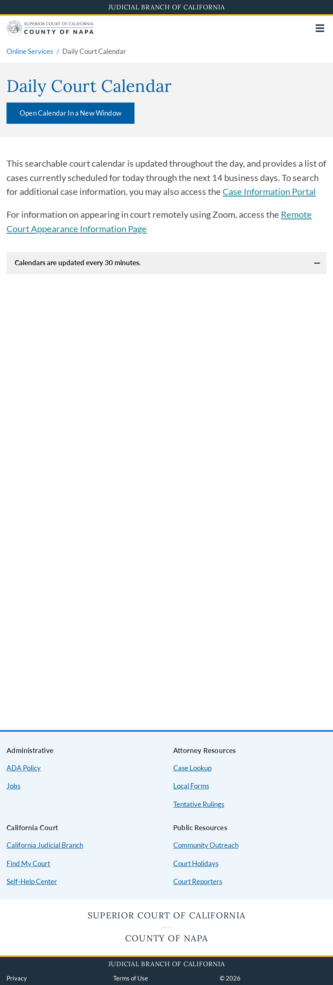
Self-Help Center (32, 881)
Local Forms (191, 786)
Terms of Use (130, 978)
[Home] (50, 33)
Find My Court (28, 863)
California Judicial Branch (45, 845)
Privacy (17, 978)
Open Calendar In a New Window (70, 113)
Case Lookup (192, 768)
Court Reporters (197, 881)
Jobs (13, 786)
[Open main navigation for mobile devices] (320, 28)
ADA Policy (24, 768)
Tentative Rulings (198, 804)
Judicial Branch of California (166, 7)
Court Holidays (195, 863)
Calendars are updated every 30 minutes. (78, 262)
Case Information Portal (269, 191)
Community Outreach (205, 845)
